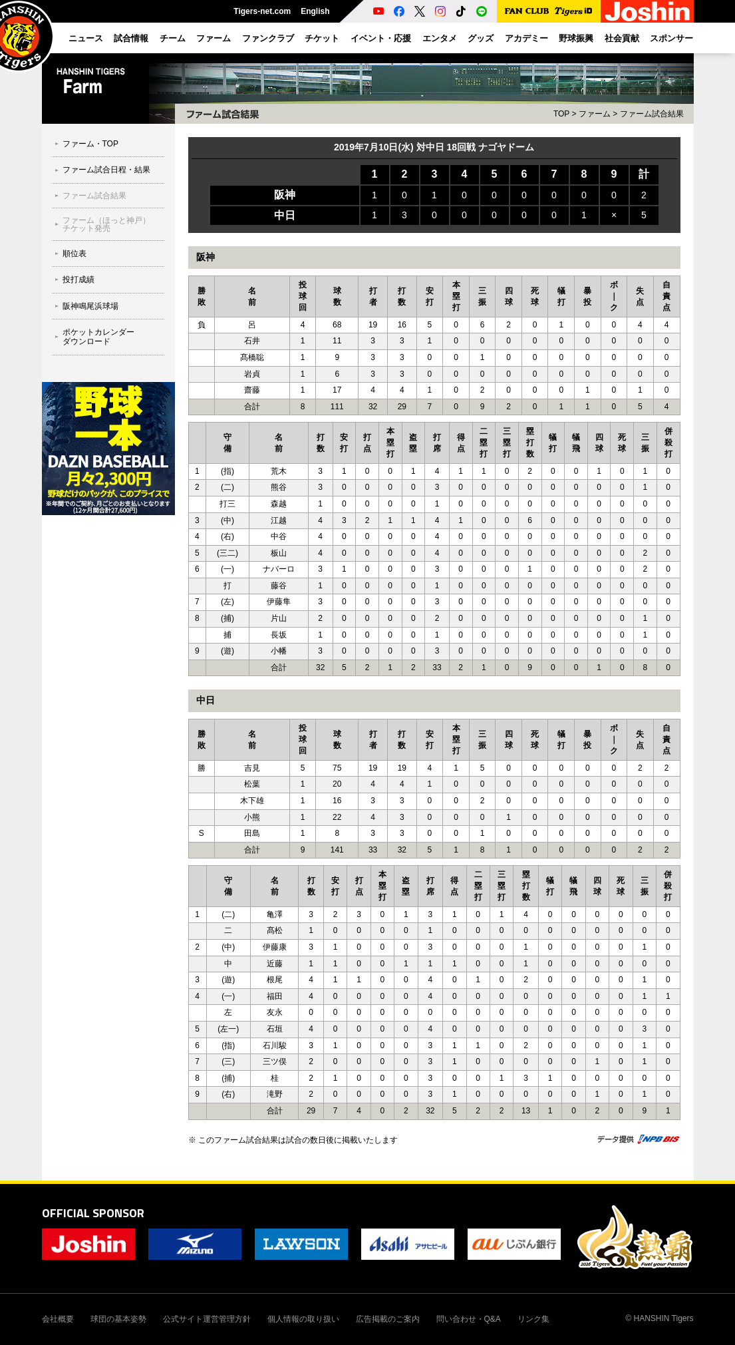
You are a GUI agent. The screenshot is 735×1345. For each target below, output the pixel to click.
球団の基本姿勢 (118, 1319)
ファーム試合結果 (94, 195)
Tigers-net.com (262, 11)
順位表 (74, 253)
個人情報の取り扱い (303, 1319)
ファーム (595, 113)
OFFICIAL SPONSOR (93, 1213)
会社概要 (58, 1319)
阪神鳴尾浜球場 (90, 306)
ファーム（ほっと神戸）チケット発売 (106, 224)
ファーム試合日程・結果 (106, 169)
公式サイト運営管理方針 (207, 1319)
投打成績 (78, 279)
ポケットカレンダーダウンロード (98, 336)
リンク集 (533, 1319)
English (315, 11)
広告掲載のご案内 (388, 1319)
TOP (561, 113)
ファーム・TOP (90, 143)
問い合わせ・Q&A (468, 1319)
